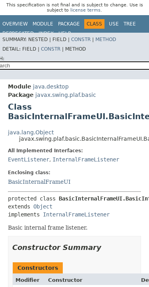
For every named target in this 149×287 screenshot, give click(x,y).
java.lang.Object (31, 132)
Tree (130, 24)
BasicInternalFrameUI (39, 182)
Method (105, 39)
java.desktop (51, 86)
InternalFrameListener (85, 159)
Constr (81, 39)
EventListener (28, 159)
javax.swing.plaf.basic (65, 95)
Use (114, 24)
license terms (85, 10)
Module (43, 24)
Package (69, 24)
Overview (15, 24)
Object (42, 206)
